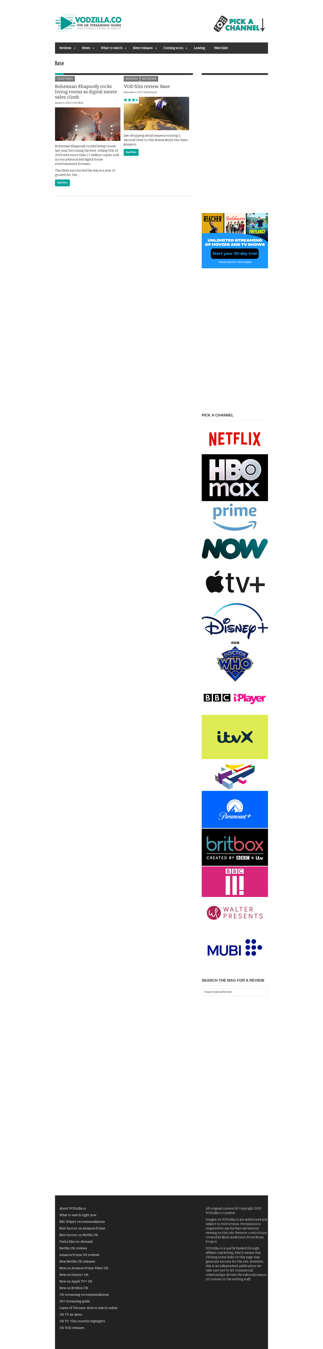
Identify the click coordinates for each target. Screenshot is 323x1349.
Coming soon (173, 49)
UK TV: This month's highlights (82, 1321)
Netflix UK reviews (73, 1248)
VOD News (77, 103)
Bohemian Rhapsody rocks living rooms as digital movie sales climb (86, 92)
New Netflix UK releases (77, 1261)
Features (65, 79)
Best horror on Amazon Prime (82, 1228)
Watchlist (221, 48)
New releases (143, 49)
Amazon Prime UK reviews (79, 1255)
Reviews (65, 49)
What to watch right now (77, 1215)
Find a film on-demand (76, 1242)
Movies (132, 79)
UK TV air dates (70, 1315)
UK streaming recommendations (84, 1295)
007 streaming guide (74, 1301)
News (86, 49)
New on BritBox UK (73, 1288)
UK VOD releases (71, 1328)
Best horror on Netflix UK (78, 1235)
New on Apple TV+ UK (75, 1281)
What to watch (111, 49)
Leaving (199, 48)
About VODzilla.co (72, 1208)
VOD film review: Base (147, 86)
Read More (62, 182)
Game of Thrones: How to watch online (88, 1308)
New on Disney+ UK (74, 1275)
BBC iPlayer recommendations (82, 1222)
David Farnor (150, 92)
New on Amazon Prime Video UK (83, 1268)
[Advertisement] (235, 146)
